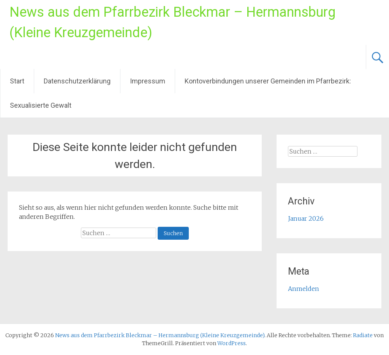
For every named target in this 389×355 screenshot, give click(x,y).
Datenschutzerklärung (77, 81)
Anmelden (303, 288)
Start (17, 81)
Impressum (147, 81)
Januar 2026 (306, 218)
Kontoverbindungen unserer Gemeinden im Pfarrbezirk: (268, 81)
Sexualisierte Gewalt (40, 105)
